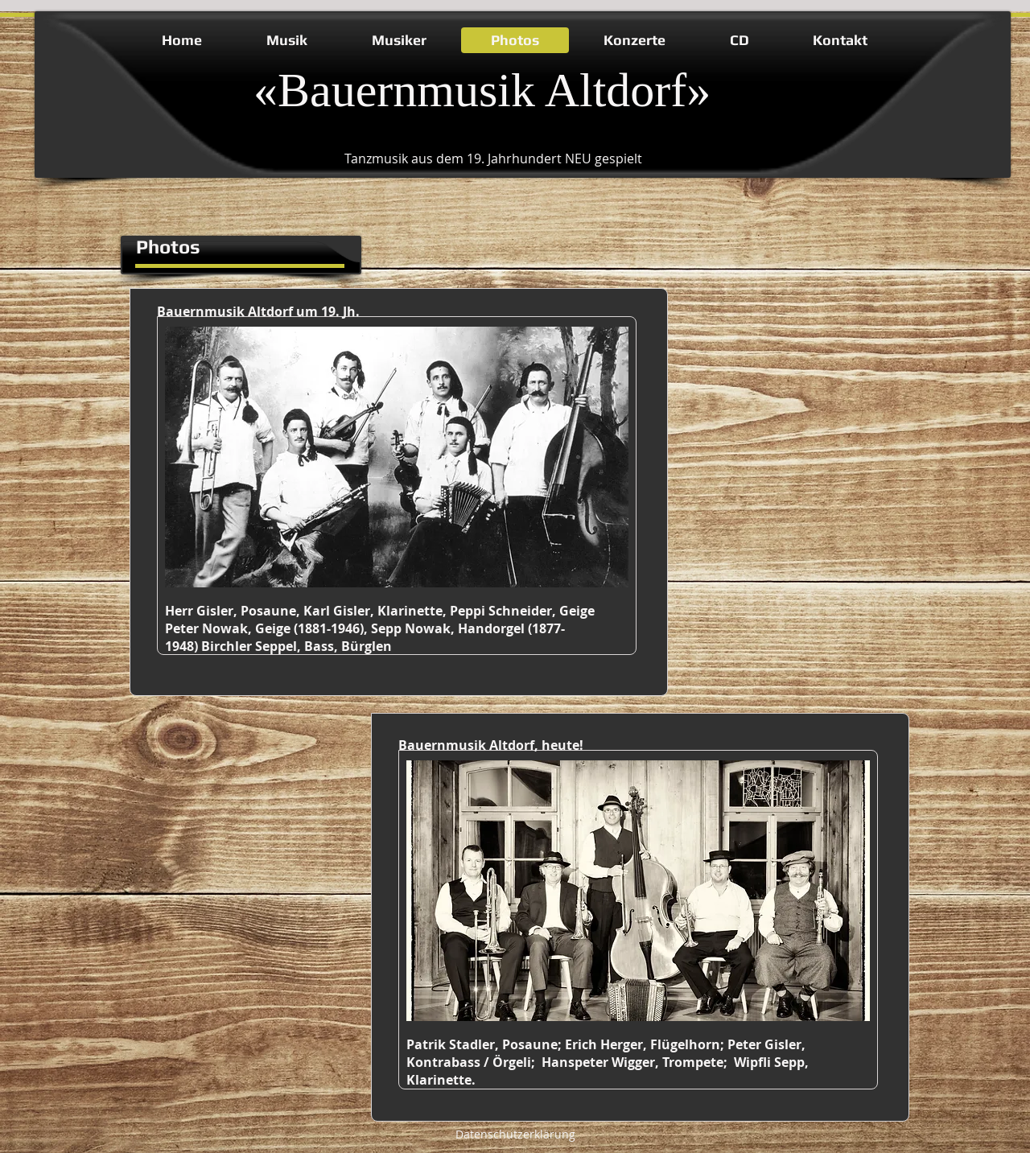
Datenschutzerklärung (515, 1134)
